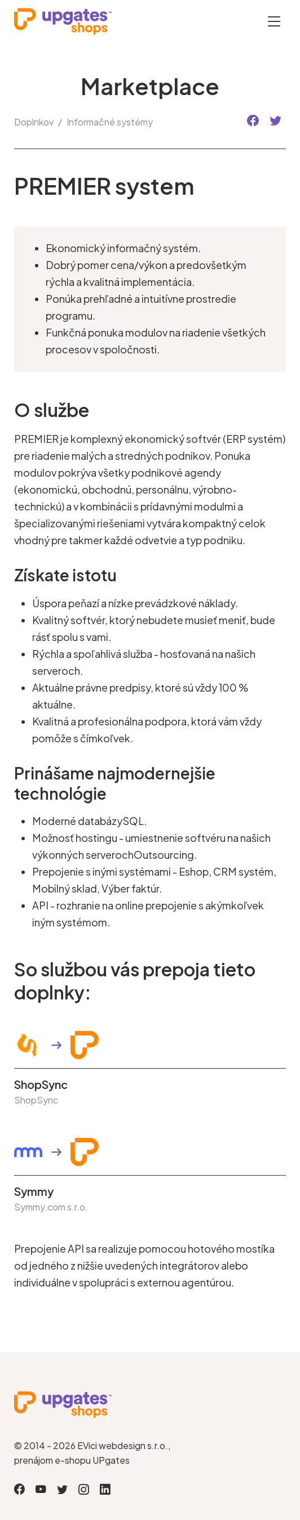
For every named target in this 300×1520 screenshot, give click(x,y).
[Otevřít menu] (274, 21)
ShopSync (41, 1084)
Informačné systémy (110, 122)
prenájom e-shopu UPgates (72, 1460)
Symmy (34, 1191)
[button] (252, 121)
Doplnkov (34, 122)
